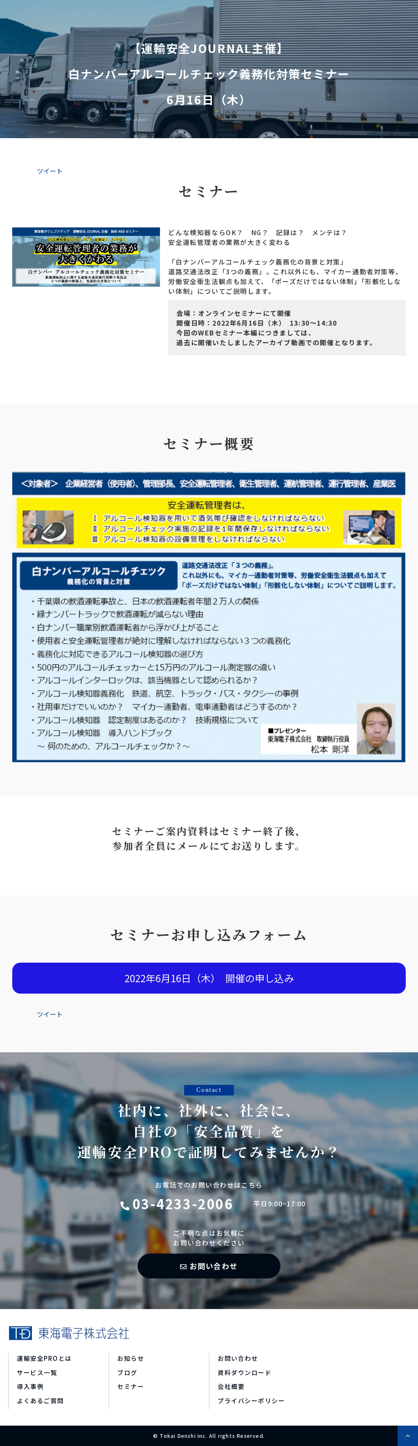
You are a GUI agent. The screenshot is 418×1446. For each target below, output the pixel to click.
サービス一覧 (37, 1372)
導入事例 (30, 1386)
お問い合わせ (213, 1266)
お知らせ (130, 1358)
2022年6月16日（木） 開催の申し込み (209, 978)
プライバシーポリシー (251, 1400)
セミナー (130, 1386)
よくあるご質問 (40, 1400)
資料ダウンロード (244, 1372)
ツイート (50, 171)
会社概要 (231, 1386)
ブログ (127, 1372)
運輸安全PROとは (44, 1358)
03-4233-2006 (183, 1203)
